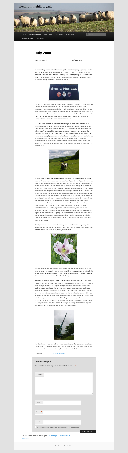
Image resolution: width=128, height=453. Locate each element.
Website (38, 422)
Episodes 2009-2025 (35, 34)
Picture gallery (48, 34)
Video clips (40, 38)
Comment (39, 374)
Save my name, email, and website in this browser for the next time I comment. (58, 427)
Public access (70, 34)
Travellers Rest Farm (28, 38)
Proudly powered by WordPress (64, 446)
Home (24, 34)
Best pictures (59, 34)
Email (39, 412)
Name (39, 402)
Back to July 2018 (59, 354)
